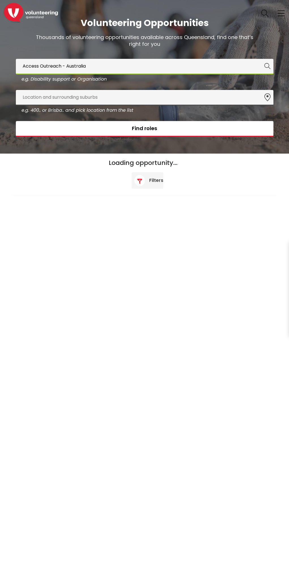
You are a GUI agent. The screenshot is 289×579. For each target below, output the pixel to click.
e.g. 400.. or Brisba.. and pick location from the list (77, 110)
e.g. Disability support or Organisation (64, 79)
